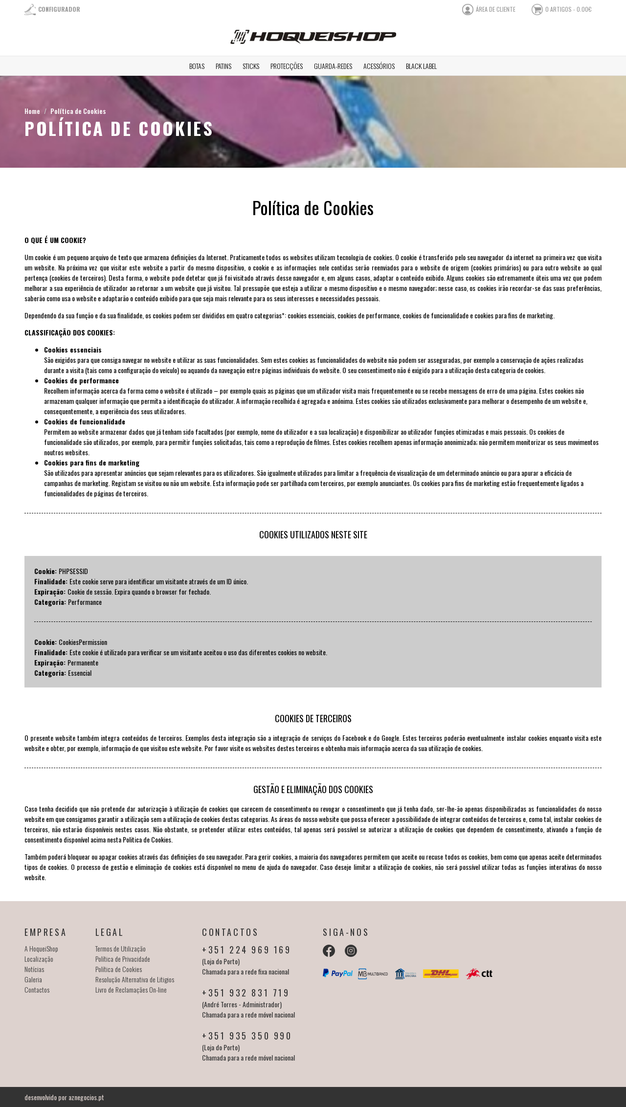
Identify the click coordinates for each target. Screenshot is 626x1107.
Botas (196, 66)
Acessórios (379, 66)
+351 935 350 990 (247, 1035)
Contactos (36, 989)
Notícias (34, 969)
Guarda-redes (333, 66)
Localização (38, 958)
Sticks (251, 66)
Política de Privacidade (122, 958)
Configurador (59, 9)
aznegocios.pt (86, 1097)
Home (32, 111)
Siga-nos (346, 932)
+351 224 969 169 (246, 949)
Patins (223, 66)
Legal (110, 932)
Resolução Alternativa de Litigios (134, 979)
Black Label (421, 66)
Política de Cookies (78, 111)
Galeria (33, 979)
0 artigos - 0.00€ (568, 9)
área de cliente (495, 9)
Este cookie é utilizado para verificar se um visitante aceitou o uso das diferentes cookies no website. (198, 652)
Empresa (45, 932)
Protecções (286, 66)
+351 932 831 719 (246, 992)
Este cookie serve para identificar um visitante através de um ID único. (158, 581)
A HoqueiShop (41, 948)
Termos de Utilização (120, 948)
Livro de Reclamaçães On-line (131, 989)
